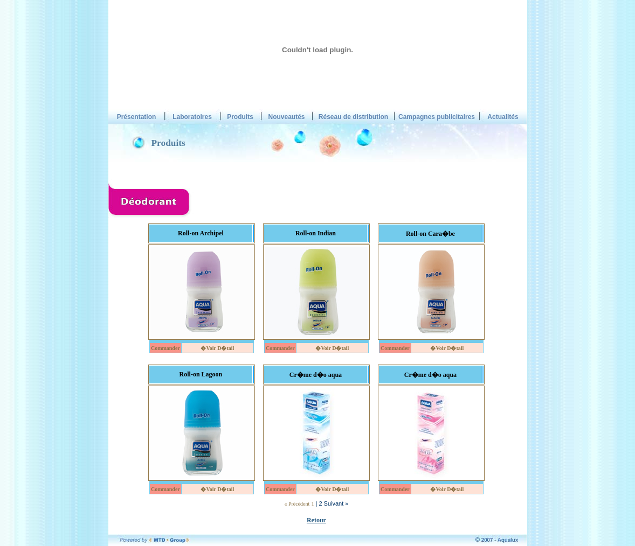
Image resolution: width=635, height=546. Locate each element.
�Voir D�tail (217, 348)
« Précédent (296, 504)
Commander (165, 348)
